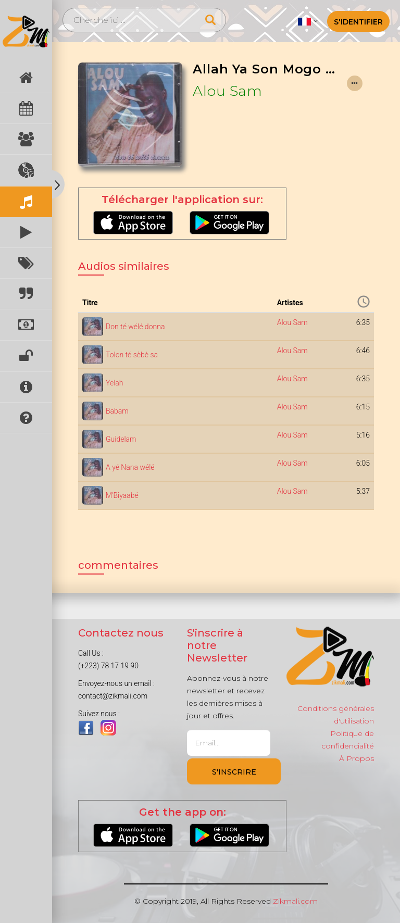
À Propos (356, 758)
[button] (307, 20)
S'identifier (358, 22)
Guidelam (121, 439)
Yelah (114, 383)
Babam (117, 411)
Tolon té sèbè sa (132, 355)
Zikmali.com (295, 901)
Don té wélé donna (135, 326)
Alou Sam (227, 90)
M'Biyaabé (122, 495)
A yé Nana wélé (130, 467)
